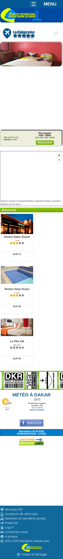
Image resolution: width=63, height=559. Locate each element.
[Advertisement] (31, 98)
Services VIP (14, 509)
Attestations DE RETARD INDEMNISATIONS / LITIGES (31, 432)
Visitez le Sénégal (34, 554)
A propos (11, 536)
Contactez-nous (16, 532)
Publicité (11, 523)
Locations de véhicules (21, 514)
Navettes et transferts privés (25, 518)
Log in (9, 527)
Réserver (45, 142)
